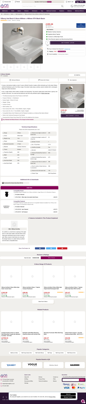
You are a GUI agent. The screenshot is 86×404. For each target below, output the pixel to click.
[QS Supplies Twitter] (6, 397)
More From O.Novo (43, 301)
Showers (26, 11)
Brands (17, 2)
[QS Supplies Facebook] (3, 397)
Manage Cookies (68, 397)
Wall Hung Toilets (60, 352)
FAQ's (54, 379)
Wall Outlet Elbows (39, 352)
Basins (19, 11)
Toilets (12, 11)
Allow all (68, 394)
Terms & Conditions (43, 381)
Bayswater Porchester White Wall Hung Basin (53, 333)
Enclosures (34, 11)
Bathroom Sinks (14, 352)
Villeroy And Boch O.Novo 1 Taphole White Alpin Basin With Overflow (73, 288)
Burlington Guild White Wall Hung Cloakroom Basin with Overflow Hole (31, 333)
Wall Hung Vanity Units (26, 352)
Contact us (55, 377)
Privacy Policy (42, 379)
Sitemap (26, 383)
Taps (42, 11)
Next (41, 43)
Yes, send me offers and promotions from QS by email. (74, 376)
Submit (81, 379)
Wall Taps (50, 352)
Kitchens (70, 11)
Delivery (40, 377)
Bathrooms (5, 11)
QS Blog (26, 379)
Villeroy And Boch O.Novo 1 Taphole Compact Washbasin (31, 288)
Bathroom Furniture (51, 11)
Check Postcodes (61, 51)
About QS (26, 377)
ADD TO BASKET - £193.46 (67, 42)
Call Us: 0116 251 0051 (79, 5)
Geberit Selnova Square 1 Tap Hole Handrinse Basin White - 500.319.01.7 (74, 333)
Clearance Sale (6, 2)
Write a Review (51, 257)
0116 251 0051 (5, 386)
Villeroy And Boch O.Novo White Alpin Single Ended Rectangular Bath (53, 288)
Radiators (61, 11)
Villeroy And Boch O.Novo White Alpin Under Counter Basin (10, 288)
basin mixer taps (45, 93)
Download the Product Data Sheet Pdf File (12, 183)
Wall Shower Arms (71, 352)
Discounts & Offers (28, 381)
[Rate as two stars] (33, 258)
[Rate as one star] (33, 258)
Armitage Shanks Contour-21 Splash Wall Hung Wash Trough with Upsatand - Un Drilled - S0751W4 (11, 334)
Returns (55, 381)
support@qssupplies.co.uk (7, 383)
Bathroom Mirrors (79, 11)
